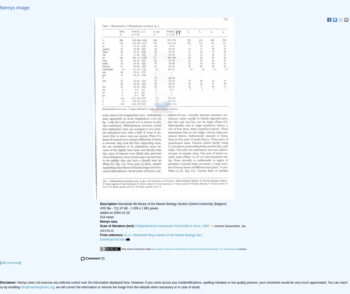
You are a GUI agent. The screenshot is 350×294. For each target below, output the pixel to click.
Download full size (115, 239)
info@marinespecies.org (37, 287)
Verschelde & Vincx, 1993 (172, 226)
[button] (211, 226)
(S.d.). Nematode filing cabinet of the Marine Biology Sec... (163, 235)
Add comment (10, 263)
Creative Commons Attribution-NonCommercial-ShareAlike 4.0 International (195, 249)
